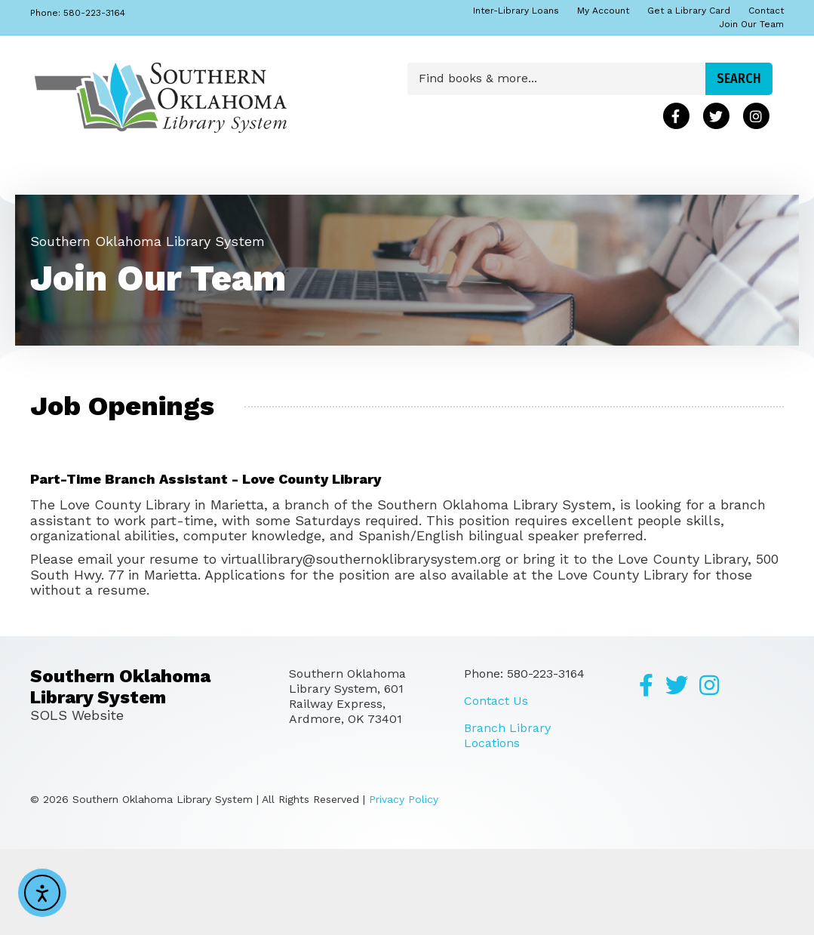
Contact (766, 10)
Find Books (76, 185)
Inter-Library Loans (516, 10)
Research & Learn (663, 185)
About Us (163, 185)
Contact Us (496, 787)
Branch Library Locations (507, 821)
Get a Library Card (688, 10)
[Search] (770, 181)
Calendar (253, 185)
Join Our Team (751, 24)
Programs (71, 228)
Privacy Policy (403, 885)
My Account (603, 10)
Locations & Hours (363, 185)
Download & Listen (521, 185)
